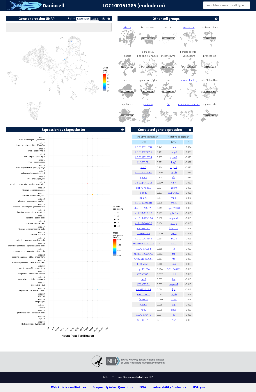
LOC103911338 (143, 147)
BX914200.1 (143, 294)
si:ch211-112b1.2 (143, 213)
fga (173, 289)
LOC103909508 (143, 202)
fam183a (143, 299)
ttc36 (173, 309)
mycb (174, 294)
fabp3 (174, 152)
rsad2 (143, 167)
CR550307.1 (143, 274)
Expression (83, 18)
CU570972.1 (143, 162)
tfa (173, 177)
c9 (174, 314)
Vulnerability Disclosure (169, 387)
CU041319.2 (143, 233)
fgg (173, 279)
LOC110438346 (143, 238)
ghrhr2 (143, 177)
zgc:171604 (143, 269)
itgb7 (143, 309)
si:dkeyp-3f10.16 (143, 182)
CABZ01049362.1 (143, 258)
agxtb (174, 172)
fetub (174, 274)
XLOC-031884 (143, 248)
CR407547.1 (143, 320)
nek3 (143, 279)
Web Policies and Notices (68, 387)
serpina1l (174, 218)
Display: (71, 18)
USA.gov (199, 387)
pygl (174, 304)
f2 (174, 248)
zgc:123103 (174, 208)
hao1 (174, 243)
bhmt (174, 147)
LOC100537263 (143, 172)
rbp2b (173, 238)
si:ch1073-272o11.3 (143, 243)
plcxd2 (143, 192)
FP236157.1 (143, 284)
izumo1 (143, 197)
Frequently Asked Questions (113, 387)
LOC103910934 (143, 157)
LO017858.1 (143, 264)
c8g (174, 320)
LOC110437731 (174, 269)
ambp (174, 223)
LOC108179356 (143, 152)
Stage (94, 18)
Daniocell (53, 5)
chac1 (173, 202)
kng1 (173, 162)
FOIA (142, 387)
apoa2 (173, 157)
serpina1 (173, 284)
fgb (173, 258)
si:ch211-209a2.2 (143, 223)
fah (173, 253)
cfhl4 (173, 182)
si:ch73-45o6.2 (143, 187)
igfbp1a (174, 213)
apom (173, 187)
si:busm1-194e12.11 (143, 208)
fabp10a (173, 228)
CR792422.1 (143, 228)
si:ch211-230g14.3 (143, 253)
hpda (174, 233)
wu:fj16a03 (173, 192)
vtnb (173, 197)
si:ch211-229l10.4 (143, 218)
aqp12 (173, 167)
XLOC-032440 (143, 314)
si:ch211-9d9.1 (143, 289)
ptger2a (143, 304)
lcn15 (174, 299)
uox (174, 264)
